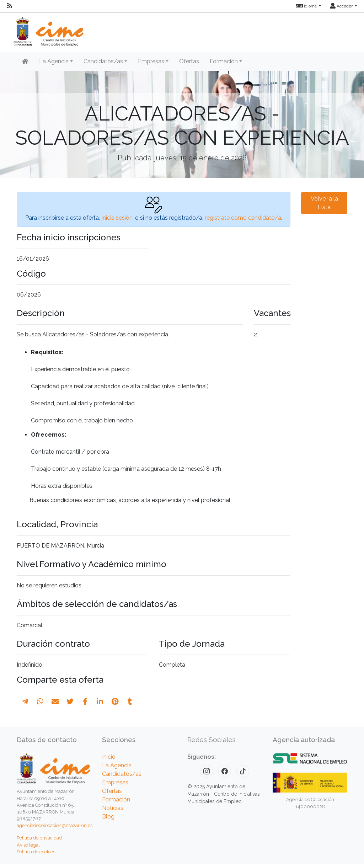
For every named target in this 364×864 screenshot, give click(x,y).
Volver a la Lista (324, 202)
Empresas (115, 782)
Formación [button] (224, 61)
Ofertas (189, 61)
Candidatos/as (121, 773)
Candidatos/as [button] (103, 61)
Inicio (109, 756)
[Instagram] (206, 771)
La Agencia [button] (54, 61)
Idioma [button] (307, 6)
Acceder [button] (342, 6)
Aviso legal (28, 845)
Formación (116, 799)
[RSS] (9, 6)
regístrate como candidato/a (243, 217)
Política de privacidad (39, 838)
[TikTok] (242, 771)
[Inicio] (25, 61)
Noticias (112, 808)
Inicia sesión (117, 217)
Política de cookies (36, 851)
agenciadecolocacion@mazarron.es (54, 825)
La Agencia (117, 765)
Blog (108, 816)
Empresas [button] (151, 61)
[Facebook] (224, 771)
